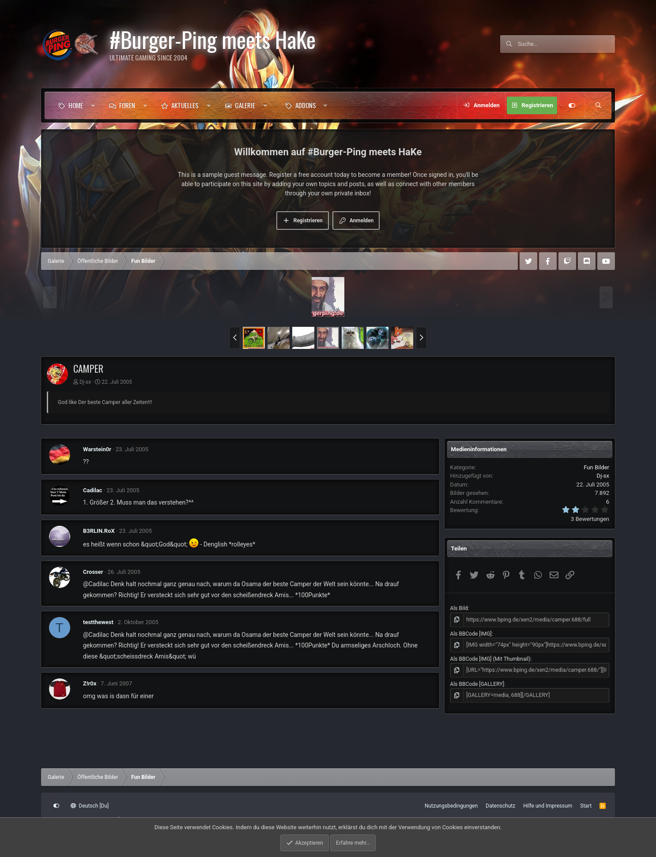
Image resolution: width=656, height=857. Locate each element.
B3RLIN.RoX (99, 531)
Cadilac (92, 490)
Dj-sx (85, 382)
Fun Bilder (596, 467)
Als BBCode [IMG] (471, 633)
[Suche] (566, 44)
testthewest (98, 622)
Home (75, 105)
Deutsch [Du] (90, 806)
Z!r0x (89, 683)
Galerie (245, 105)
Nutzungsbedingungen (451, 806)
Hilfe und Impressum (547, 806)
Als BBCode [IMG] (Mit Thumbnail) (490, 658)
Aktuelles (185, 105)
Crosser (93, 572)
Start (586, 806)
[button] (93, 105)
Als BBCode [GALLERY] (477, 683)
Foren (127, 105)
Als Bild (459, 608)
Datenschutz (500, 806)
